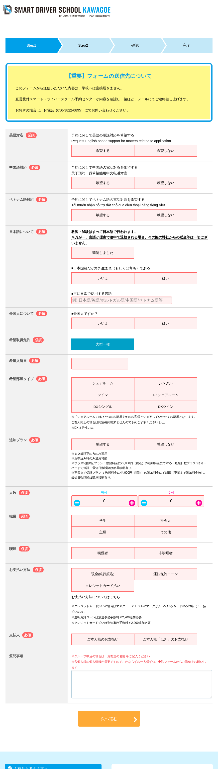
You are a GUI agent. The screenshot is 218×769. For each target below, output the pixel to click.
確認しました (102, 253)
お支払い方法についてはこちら (95, 597)
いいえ (103, 278)
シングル (166, 383)
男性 (104, 493)
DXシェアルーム (166, 395)
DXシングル (102, 407)
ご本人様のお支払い (102, 639)
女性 (171, 493)
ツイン (103, 395)
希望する (103, 151)
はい (165, 278)
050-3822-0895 (69, 110)
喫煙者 (103, 553)
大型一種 (103, 344)
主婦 (102, 532)
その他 (165, 532)
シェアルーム (102, 383)
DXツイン (165, 407)
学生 (102, 521)
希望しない (165, 151)
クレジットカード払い (102, 586)
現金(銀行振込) (102, 574)
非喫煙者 (166, 553)
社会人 (165, 521)
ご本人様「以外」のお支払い (165, 639)
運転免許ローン (165, 574)
